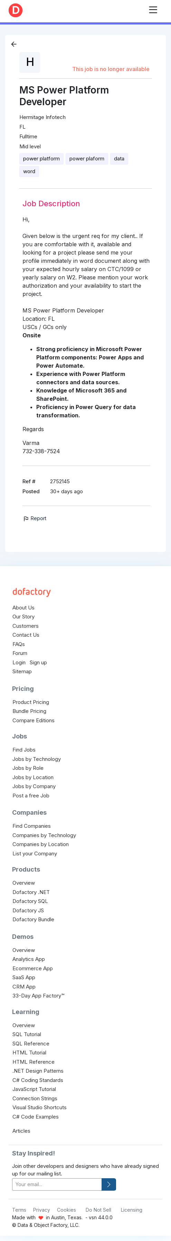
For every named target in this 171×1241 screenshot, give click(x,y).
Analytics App (28, 959)
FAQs (18, 644)
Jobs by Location (33, 777)
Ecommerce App (32, 968)
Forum (19, 653)
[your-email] (57, 1184)
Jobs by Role (28, 768)
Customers (25, 626)
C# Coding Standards (37, 1080)
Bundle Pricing (29, 711)
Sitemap (22, 671)
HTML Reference (33, 1062)
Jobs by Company (34, 786)
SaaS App (23, 977)
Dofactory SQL (30, 901)
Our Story (23, 616)
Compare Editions (33, 720)
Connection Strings (34, 1098)
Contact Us (25, 635)
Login (19, 662)
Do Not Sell (98, 1210)
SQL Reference (30, 1043)
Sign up (38, 662)
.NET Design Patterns (38, 1071)
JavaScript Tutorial (34, 1089)
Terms (19, 1210)
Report (34, 518)
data (119, 158)
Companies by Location (40, 844)
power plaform (86, 158)
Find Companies (31, 826)
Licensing (131, 1210)
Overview (23, 883)
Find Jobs (24, 749)
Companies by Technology (44, 835)
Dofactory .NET (31, 892)
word (29, 171)
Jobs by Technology (36, 759)
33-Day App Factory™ (38, 995)
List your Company (34, 853)
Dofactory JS (28, 910)
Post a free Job (30, 795)
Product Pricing (30, 702)
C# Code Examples (35, 1116)
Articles (21, 1131)
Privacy (41, 1210)
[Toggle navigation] (153, 8)
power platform (41, 158)
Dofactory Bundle (33, 919)
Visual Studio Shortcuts (39, 1107)
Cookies (66, 1210)
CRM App (24, 986)
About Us (23, 607)
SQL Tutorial (26, 1034)
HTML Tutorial (29, 1052)
